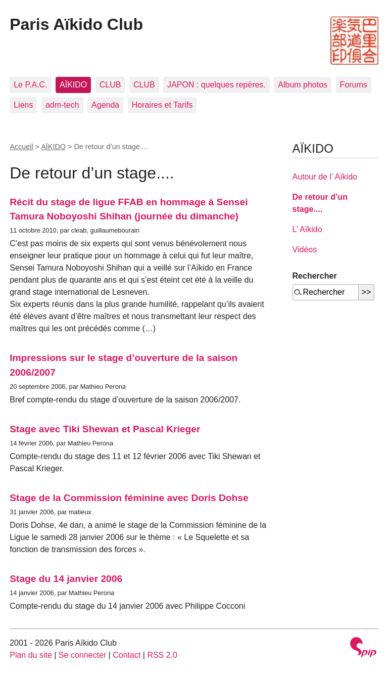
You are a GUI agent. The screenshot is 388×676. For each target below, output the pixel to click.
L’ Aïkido (307, 229)
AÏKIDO (73, 84)
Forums (353, 84)
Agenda (105, 105)
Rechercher (315, 276)
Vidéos (305, 249)
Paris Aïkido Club (76, 24)
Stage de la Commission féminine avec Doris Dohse (129, 497)
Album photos (302, 84)
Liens (23, 105)
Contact (126, 655)
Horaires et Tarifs (162, 105)
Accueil (21, 147)
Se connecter (82, 655)
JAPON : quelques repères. (216, 84)
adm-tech (62, 105)
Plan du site (31, 655)
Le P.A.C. (30, 84)
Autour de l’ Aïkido (325, 176)
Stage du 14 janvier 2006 (66, 578)
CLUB (110, 84)
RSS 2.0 (162, 655)
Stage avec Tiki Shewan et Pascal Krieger (105, 429)
